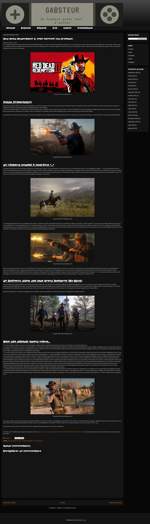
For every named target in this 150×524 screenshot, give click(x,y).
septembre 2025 (133, 72)
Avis (54, 28)
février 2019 (132, 115)
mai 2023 (131, 82)
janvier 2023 (132, 89)
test (42, 441)
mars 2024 (131, 76)
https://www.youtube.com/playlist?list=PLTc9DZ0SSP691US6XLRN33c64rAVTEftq (61, 432)
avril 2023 (131, 85)
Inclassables (85, 28)
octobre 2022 (132, 95)
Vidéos (67, 28)
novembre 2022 (133, 92)
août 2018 (131, 125)
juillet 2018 (131, 128)
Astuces (41, 28)
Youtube (130, 49)
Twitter (130, 59)
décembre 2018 (133, 118)
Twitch (130, 52)
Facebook (131, 55)
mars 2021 (131, 99)
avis (9, 441)
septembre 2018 (133, 122)
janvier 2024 (132, 79)
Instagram (131, 62)
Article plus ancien (115, 503)
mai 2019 (131, 108)
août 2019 (131, 102)
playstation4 (14, 441)
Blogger (84, 520)
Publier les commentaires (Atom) (66, 508)
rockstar (37, 441)
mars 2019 (131, 112)
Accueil (10, 28)
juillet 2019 (131, 105)
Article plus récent (9, 503)
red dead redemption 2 (28, 441)
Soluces (26, 28)
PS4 (19, 441)
